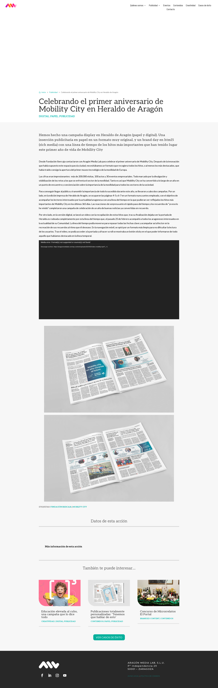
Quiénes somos (136, 6)
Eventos (166, 6)
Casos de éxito (204, 6)
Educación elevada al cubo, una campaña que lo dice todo (59, 614)
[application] (109, 279)
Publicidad (153, 6)
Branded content (150, 618)
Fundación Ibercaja (60, 507)
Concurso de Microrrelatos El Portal (158, 613)
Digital (44, 116)
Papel (54, 116)
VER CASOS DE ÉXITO (109, 637)
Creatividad (190, 6)
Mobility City (80, 507)
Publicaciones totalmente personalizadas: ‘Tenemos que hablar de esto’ (108, 614)
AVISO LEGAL (133, 676)
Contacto (171, 9)
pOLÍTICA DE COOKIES (150, 676)
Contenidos (178, 6)
